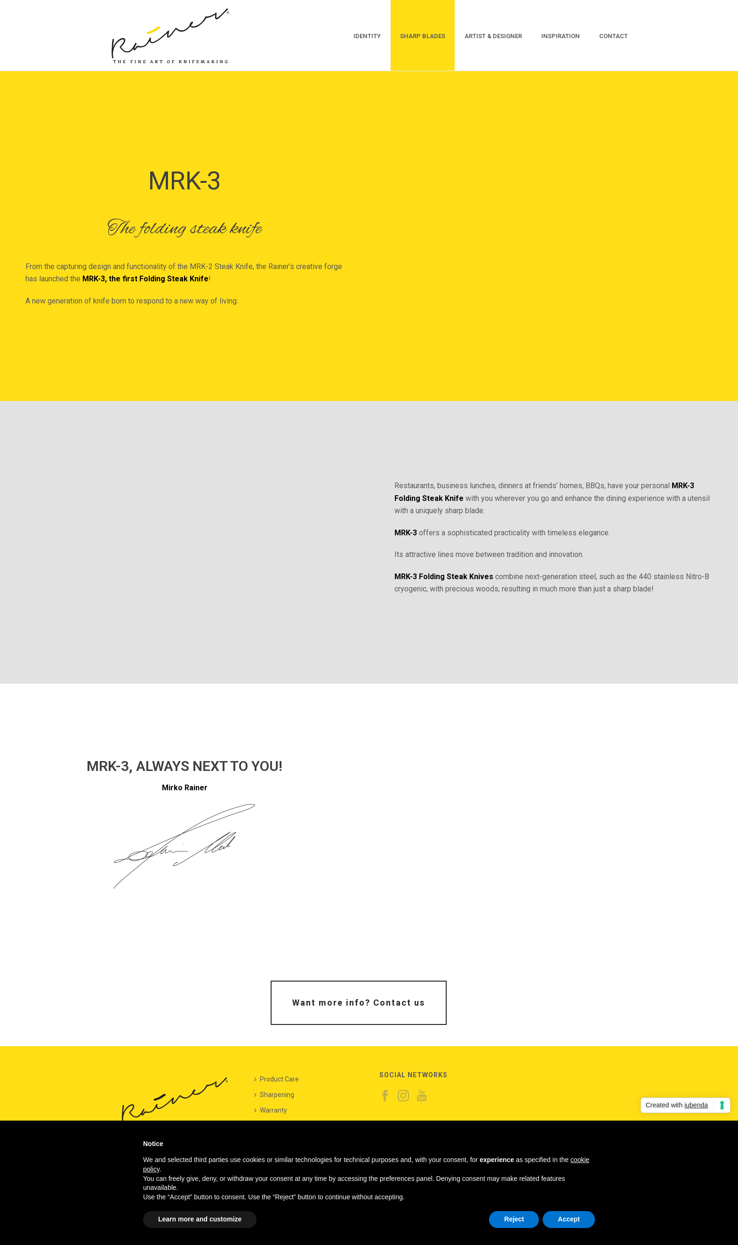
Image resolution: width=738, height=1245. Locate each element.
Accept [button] (569, 1219)
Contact (613, 36)
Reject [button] (514, 1219)
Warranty (270, 1110)
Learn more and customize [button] (199, 1219)
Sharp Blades (422, 36)
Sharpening (274, 1094)
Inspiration (560, 36)
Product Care (276, 1079)
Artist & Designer (493, 36)
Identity (367, 36)
